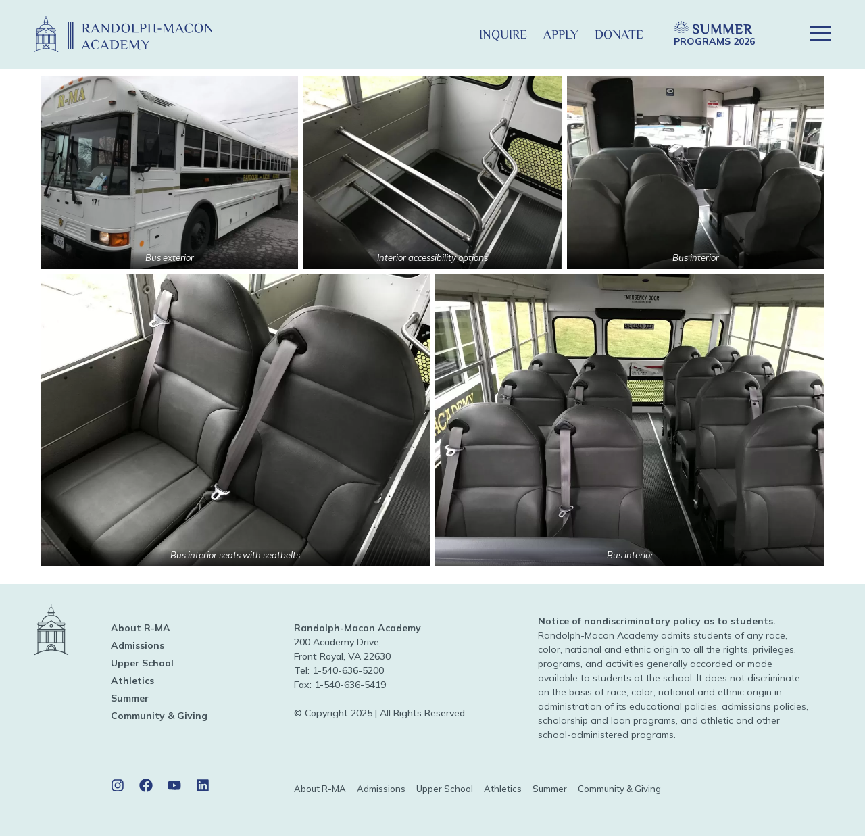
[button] (449, 34)
